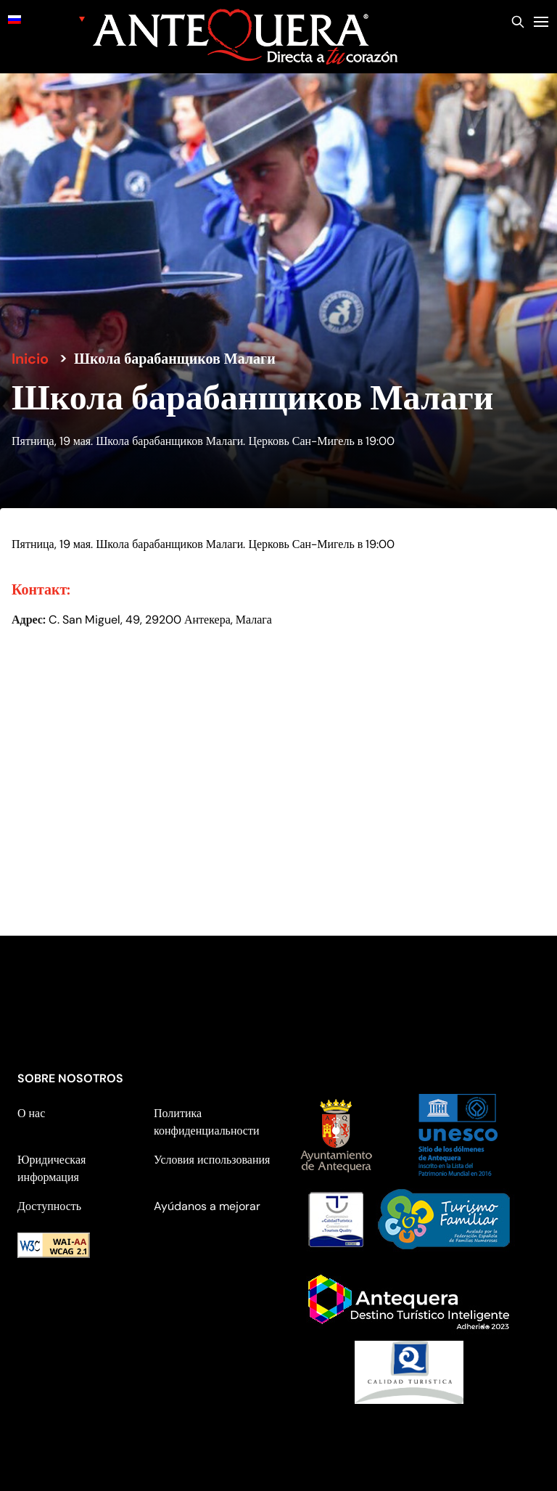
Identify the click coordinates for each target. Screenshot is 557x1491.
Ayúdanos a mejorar (207, 1206)
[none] (46, 18)
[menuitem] (46, 18)
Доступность (49, 1206)
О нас (31, 1113)
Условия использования (212, 1159)
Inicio (30, 358)
